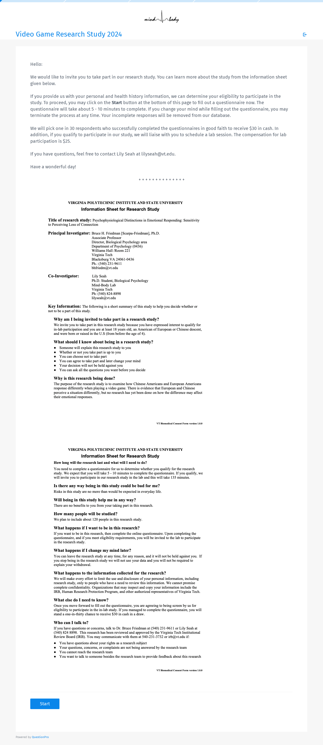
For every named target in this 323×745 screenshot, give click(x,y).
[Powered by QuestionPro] (40, 737)
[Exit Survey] (304, 34)
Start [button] (45, 703)
